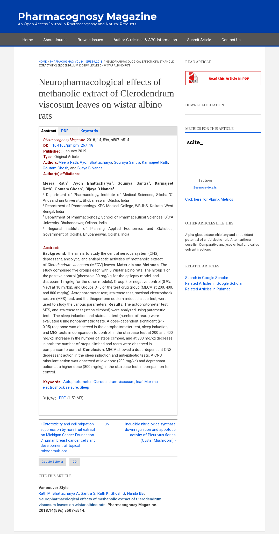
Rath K (103, 495)
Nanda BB (135, 495)
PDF (62, 398)
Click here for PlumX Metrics (209, 199)
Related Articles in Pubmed (208, 290)
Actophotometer (77, 381)
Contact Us (231, 39)
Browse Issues (90, 39)
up (107, 424)
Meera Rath (68, 162)
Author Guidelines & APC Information (145, 39)
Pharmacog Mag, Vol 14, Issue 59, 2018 (76, 61)
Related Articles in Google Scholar (214, 284)
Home (28, 39)
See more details (205, 187)
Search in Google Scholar (206, 278)
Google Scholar (53, 463)
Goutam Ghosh (56, 168)
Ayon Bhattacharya (96, 162)
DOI (84, 463)
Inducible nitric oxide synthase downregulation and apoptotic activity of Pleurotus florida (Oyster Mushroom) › (150, 433)
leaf (140, 381)
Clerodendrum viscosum (114, 381)
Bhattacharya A (66, 495)
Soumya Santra (127, 162)
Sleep (85, 387)
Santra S (88, 495)
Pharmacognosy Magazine (82, 16)
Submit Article (199, 39)
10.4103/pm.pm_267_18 (73, 145)
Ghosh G (118, 495)
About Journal (55, 39)
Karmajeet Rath (155, 162)
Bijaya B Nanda (90, 168)
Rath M (45, 495)
